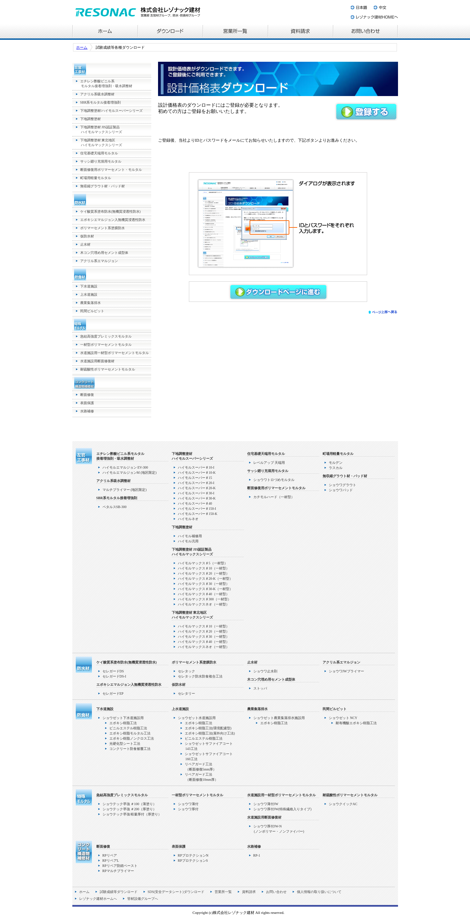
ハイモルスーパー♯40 (195, 503)
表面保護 (87, 403)
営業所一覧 (235, 32)
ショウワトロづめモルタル (273, 480)
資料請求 (300, 32)
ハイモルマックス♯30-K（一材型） (205, 589)
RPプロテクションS (193, 860)
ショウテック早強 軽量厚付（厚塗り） (132, 814)
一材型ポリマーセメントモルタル (106, 344)
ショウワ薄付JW (265, 804)
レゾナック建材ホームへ (373, 18)
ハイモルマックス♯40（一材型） (203, 594)
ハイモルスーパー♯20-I (196, 483)
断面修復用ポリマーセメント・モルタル (111, 170)
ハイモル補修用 (190, 536)
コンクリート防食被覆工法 (129, 749)
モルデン (335, 462)
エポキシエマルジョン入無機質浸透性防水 (112, 220)
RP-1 (257, 855)
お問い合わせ (365, 32)
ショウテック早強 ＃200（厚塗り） (130, 809)
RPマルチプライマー (118, 871)
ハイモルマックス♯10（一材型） (203, 568)
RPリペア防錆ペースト (120, 866)
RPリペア (110, 855)
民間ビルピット (92, 311)
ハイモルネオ (188, 519)
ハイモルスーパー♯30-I (196, 493)
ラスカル (335, 468)
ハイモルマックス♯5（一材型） (203, 563)
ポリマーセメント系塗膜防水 (102, 228)
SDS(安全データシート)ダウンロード (176, 892)
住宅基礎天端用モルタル (99, 153)
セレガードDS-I (114, 676)
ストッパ (260, 688)
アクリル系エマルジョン (99, 261)
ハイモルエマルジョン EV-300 (125, 467)
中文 (384, 6)
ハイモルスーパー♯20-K (197, 488)
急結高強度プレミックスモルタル (106, 336)
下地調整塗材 (90, 119)
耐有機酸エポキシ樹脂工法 (356, 723)
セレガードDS (113, 671)
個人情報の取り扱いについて (319, 892)
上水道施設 (88, 294)
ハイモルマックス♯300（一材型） (204, 599)
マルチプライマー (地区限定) (125, 490)
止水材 (85, 244)
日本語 (359, 6)
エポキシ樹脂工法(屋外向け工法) (210, 733)
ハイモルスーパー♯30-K (197, 498)
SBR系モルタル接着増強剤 (100, 102)
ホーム (104, 32)
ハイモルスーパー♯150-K (198, 514)
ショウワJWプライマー (346, 671)
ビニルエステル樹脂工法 (128, 728)
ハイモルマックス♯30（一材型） (203, 584)
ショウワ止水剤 (265, 671)
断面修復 (87, 395)
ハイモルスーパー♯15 (195, 478)
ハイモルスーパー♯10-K (197, 472)
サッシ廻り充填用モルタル (100, 161)
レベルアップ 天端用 (269, 462)
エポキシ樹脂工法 (123, 723)
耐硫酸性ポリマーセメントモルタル (107, 369)
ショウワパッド (341, 490)
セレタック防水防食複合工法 (200, 676)
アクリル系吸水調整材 (97, 94)
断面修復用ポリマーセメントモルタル (276, 488)
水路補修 (87, 411)
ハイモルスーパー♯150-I (197, 508)
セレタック (186, 671)
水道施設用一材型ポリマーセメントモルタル (114, 353)
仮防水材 (87, 236)
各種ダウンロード (170, 32)
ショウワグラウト (342, 485)
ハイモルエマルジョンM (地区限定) (130, 472)
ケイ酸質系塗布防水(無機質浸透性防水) (110, 211)
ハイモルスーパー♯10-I (196, 467)
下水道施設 (88, 286)
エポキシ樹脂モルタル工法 (129, 733)
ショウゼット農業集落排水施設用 (279, 718)
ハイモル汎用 (188, 541)
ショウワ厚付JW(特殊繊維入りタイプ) (282, 809)
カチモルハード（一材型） (273, 497)
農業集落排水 (90, 303)
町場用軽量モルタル (95, 178)
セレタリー (186, 693)
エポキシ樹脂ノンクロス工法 (131, 738)
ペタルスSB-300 (115, 507)
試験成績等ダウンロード (118, 892)
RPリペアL (111, 860)
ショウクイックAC (343, 804)
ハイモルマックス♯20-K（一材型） (205, 578)
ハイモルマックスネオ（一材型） (203, 604)
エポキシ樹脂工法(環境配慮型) (208, 728)
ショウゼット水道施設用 (197, 718)
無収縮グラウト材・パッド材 (102, 186)
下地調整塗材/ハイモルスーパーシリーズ (111, 111)
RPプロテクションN (193, 855)
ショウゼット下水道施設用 (123, 718)
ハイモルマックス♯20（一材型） (203, 573)
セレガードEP (113, 693)
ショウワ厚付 (188, 809)
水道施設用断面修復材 (97, 361)
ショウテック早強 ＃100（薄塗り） (130, 804)
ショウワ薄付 (188, 804)
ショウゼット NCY (343, 718)
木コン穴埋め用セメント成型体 (104, 253)
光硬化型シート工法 (124, 743)
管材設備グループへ (142, 899)
